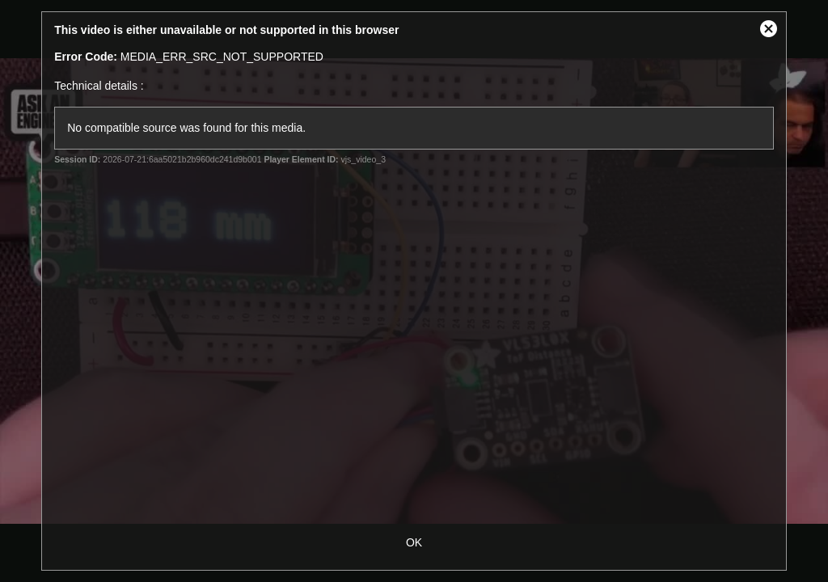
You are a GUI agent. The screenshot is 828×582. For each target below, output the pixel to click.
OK (414, 542)
